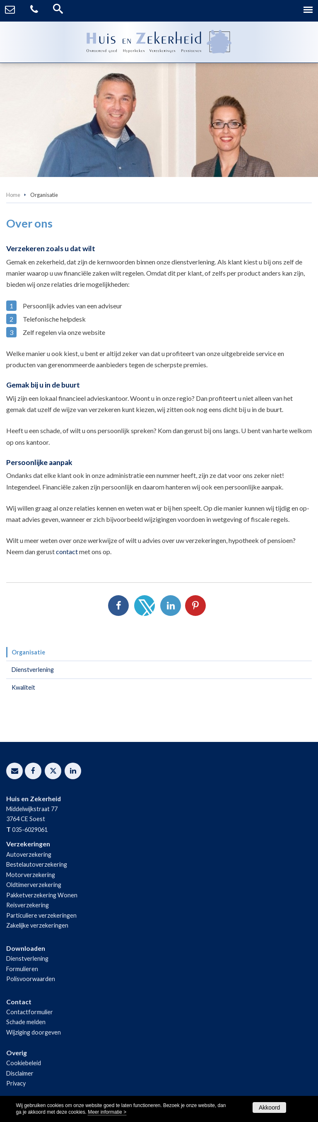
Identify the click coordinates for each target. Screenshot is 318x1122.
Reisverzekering (27, 905)
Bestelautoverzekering (36, 864)
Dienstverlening (27, 958)
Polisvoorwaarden (30, 978)
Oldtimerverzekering (33, 884)
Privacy (16, 1083)
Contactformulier (29, 1011)
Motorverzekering (30, 874)
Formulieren (22, 968)
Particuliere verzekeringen (41, 915)
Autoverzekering (28, 854)
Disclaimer (20, 1073)
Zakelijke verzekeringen (37, 925)
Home (13, 194)
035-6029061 (30, 829)
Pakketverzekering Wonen (41, 895)
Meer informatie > (107, 1112)
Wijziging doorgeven (33, 1032)
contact (67, 551)
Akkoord (269, 1107)
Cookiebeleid (23, 1062)
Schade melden (26, 1021)
